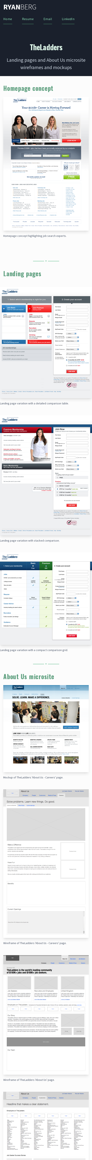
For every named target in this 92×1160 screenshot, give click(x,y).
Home (7, 19)
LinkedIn (68, 19)
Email (47, 19)
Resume (28, 19)
